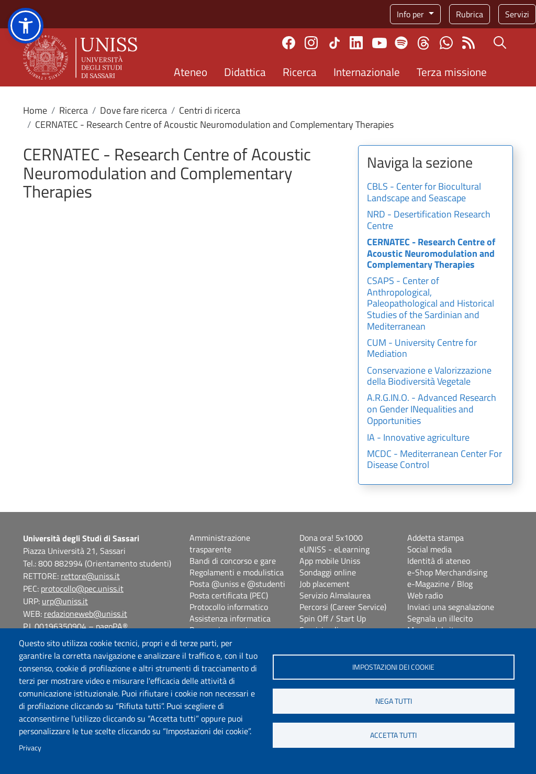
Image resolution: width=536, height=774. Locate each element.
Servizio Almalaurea (335, 595)
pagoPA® (112, 626)
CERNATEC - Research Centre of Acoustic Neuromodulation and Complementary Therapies (431, 253)
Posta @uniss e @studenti (237, 584)
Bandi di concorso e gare (232, 560)
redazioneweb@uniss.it (85, 613)
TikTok (334, 43)
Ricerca (300, 71)
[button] (25, 25)
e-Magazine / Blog (440, 584)
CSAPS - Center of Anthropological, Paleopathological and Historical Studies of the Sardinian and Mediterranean (430, 304)
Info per (411, 14)
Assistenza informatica (230, 618)
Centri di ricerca (209, 110)
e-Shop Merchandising (447, 572)
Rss (468, 42)
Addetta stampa (435, 537)
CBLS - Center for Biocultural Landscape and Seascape (424, 193)
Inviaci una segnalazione (450, 607)
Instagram (311, 42)
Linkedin (356, 42)
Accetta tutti (393, 735)
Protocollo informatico (228, 607)
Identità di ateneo (438, 560)
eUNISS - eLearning (334, 549)
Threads (423, 43)
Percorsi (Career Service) (342, 607)
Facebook (288, 42)
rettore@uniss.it (90, 576)
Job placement (324, 584)
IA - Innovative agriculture (418, 438)
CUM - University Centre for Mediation (422, 349)
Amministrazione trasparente (219, 543)
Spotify (401, 42)
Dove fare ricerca (133, 110)
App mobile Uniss (329, 560)
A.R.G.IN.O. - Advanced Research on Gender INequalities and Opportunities (431, 409)
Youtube (379, 43)
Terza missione (452, 71)
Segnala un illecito (440, 618)
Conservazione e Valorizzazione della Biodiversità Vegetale (429, 377)
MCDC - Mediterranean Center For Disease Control (434, 460)
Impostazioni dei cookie (393, 667)
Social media (429, 549)
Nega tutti (393, 701)
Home (35, 110)
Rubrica (469, 14)
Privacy (30, 748)
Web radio (425, 595)
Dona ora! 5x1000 (331, 537)
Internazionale (366, 71)
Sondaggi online (327, 572)
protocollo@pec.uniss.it (82, 588)
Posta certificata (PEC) (228, 595)
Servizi (517, 14)
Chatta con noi (446, 42)
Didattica (245, 71)
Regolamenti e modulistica (236, 572)
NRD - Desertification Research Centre (428, 221)
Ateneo (190, 71)
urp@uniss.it (65, 601)
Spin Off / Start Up (332, 618)
